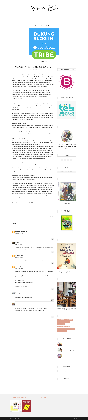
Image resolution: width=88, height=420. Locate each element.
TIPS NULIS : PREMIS (62, 359)
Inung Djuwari (19, 293)
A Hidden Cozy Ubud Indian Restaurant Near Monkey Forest (67, 309)
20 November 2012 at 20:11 (20, 233)
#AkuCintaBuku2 (69, 319)
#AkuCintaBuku (61, 319)
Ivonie (17, 242)
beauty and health (62, 328)
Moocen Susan (19, 255)
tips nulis (17, 218)
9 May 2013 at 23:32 (18, 244)
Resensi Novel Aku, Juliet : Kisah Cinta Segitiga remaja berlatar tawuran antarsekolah (69, 350)
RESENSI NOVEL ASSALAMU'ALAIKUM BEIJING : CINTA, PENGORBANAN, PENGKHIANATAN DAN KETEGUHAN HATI (69, 344)
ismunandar (18, 266)
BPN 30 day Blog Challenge (64, 326)
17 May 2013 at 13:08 (19, 257)
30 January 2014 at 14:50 (19, 305)
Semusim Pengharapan (21, 231)
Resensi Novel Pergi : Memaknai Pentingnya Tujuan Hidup (69, 355)
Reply (52, 239)
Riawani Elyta (17, 418)
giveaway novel (71, 328)
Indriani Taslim (19, 304)
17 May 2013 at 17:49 (19, 268)
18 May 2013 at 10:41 (19, 294)
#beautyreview (61, 324)
